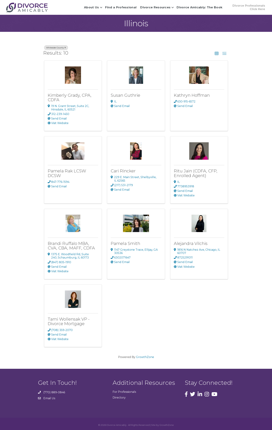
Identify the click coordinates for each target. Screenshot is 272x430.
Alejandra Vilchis (190, 243)
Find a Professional (120, 7)
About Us (91, 7)
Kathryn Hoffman (192, 95)
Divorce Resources (155, 7)
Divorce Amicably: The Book (199, 7)
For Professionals (124, 391)
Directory (119, 397)
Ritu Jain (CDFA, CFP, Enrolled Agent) (195, 173)
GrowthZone (145, 357)
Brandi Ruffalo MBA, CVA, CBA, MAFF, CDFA (71, 245)
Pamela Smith (125, 243)
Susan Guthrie (125, 95)
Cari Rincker (123, 170)
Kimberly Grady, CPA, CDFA (69, 97)
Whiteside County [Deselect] (56, 47)
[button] (216, 53)
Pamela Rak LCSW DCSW (67, 173)
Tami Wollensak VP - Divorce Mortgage (69, 321)
